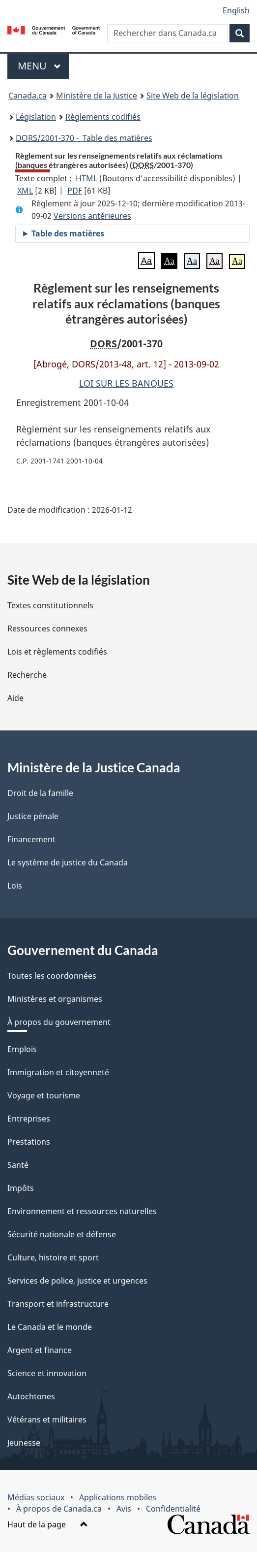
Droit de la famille (40, 793)
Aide (15, 698)
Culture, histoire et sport (53, 1257)
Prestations (28, 1141)
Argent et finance (39, 1350)
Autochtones (31, 1396)
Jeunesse (23, 1442)
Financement (31, 839)
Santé (18, 1164)
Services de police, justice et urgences (77, 1280)
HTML (86, 178)
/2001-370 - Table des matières (84, 137)
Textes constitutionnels (50, 605)
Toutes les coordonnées (51, 975)
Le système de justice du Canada (67, 862)
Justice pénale (32, 816)
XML (25, 190)
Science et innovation (46, 1373)
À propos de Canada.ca (59, 1508)
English (236, 10)
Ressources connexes (47, 628)
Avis (123, 1508)
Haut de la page (47, 1524)
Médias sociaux (35, 1497)
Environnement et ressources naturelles (82, 1211)
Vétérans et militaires (46, 1419)
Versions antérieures (92, 215)
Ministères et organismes (54, 998)
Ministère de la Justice (96, 95)
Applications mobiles (117, 1497)
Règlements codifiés (103, 116)
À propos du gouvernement (59, 1022)
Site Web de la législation (192, 95)
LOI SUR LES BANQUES (126, 383)
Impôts (20, 1188)
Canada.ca (27, 95)
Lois (14, 885)
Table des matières (67, 233)
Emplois (22, 1049)
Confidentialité (173, 1508)
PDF (74, 190)
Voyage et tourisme (43, 1095)
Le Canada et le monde (49, 1326)
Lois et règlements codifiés (57, 651)
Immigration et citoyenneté (58, 1072)
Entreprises (28, 1118)
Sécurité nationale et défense (61, 1234)
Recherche (27, 674)
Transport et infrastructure (58, 1303)
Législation (36, 116)
